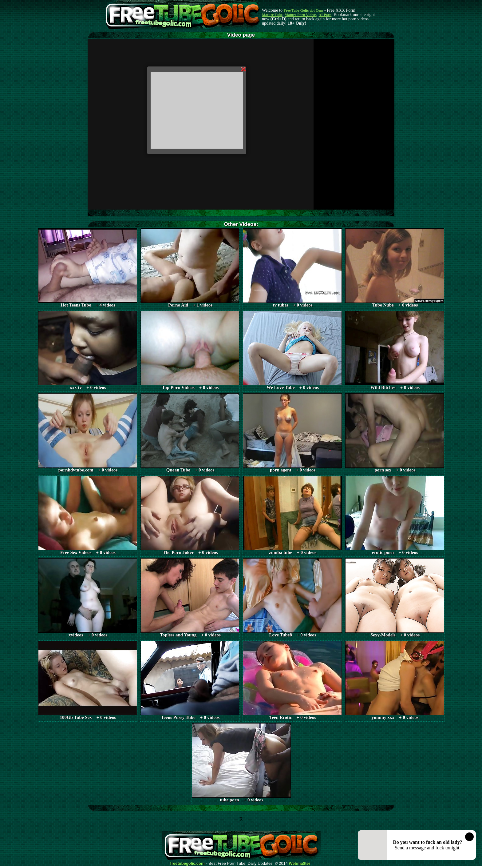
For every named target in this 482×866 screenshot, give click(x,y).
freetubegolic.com (187, 863)
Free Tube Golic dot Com (303, 10)
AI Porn (325, 15)
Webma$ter (299, 863)
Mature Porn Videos (301, 15)
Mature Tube (272, 15)
